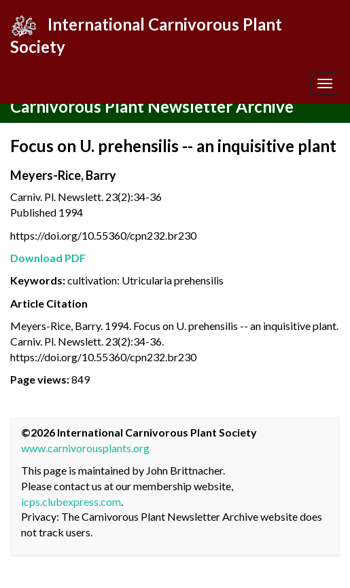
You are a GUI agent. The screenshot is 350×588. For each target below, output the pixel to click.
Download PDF (48, 257)
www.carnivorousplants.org (85, 447)
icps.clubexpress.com (71, 501)
